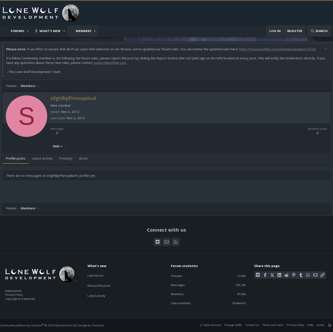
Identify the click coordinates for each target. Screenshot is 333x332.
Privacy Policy (19, 293)
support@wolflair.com (118, 65)
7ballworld (235, 302)
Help (306, 325)
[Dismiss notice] (323, 51)
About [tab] (85, 160)
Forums (17, 31)
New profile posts (103, 279)
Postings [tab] (68, 160)
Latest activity (100, 288)
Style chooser (206, 325)
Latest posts (99, 271)
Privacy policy (291, 325)
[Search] (319, 31)
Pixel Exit (102, 325)
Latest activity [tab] (44, 160)
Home (316, 325)
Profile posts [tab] (17, 160)
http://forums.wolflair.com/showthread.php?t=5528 (279, 51)
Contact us (248, 325)
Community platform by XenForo (43, 325)
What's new (50, 31)
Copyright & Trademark (26, 297)
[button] (28, 31)
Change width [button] (229, 325)
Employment (18, 288)
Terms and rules (268, 325)
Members (83, 31)
